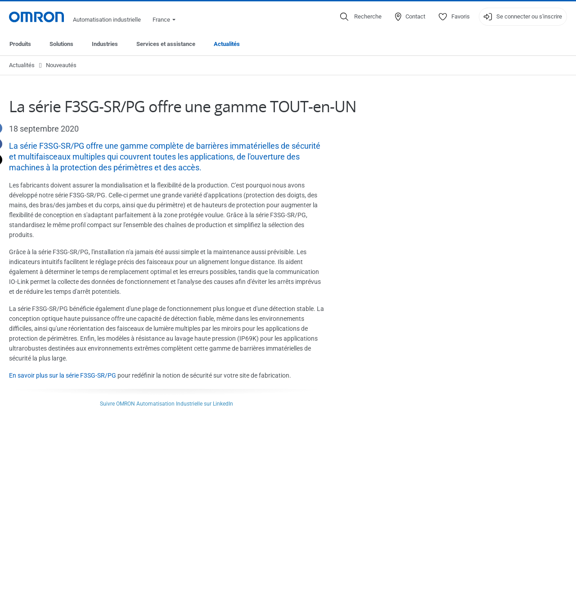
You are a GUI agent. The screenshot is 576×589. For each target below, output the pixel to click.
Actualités (227, 44)
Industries (105, 44)
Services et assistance (165, 44)
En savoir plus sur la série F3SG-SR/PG (62, 375)
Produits (20, 44)
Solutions (61, 44)
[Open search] (361, 16)
